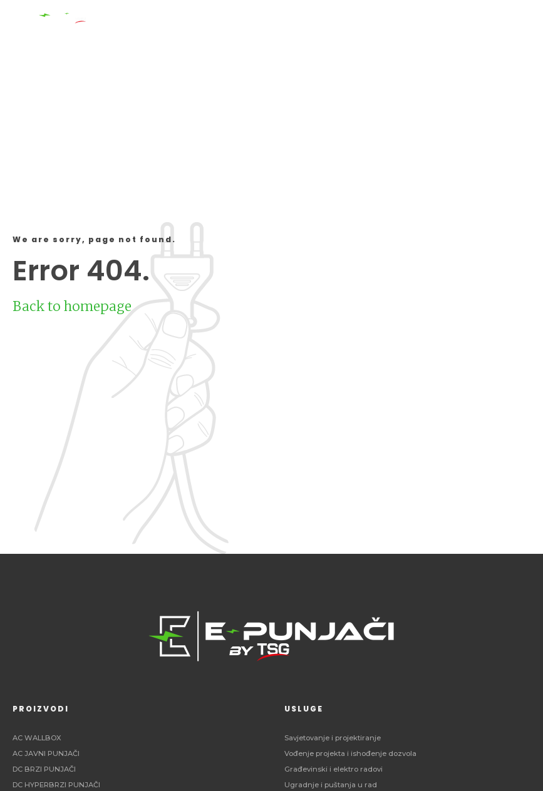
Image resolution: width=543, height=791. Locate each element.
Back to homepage (72, 306)
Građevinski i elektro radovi (333, 769)
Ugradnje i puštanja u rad (330, 784)
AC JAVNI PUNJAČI (46, 753)
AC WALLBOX (37, 737)
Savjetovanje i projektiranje (332, 737)
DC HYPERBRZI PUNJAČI (56, 784)
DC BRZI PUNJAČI (44, 769)
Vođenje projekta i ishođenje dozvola (350, 753)
